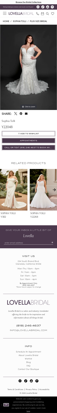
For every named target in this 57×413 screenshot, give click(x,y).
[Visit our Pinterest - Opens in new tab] (52, 7)
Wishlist (28, 358)
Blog (28, 362)
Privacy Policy (31, 389)
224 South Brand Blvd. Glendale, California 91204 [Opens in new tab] (28, 262)
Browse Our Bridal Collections (28, 2)
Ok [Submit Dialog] (6, 404)
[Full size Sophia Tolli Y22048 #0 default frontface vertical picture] (28, 67)
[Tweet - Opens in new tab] (15, 113)
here (28, 411)
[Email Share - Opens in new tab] (26, 113)
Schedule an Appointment (28, 351)
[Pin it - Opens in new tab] (21, 113)
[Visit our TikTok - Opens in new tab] (42, 7)
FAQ (28, 365)
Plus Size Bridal (38, 21)
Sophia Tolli (19, 21)
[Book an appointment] (42, 13)
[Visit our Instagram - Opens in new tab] (38, 7)
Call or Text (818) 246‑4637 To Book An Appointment (30, 147)
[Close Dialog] (2, 404)
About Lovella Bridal (28, 355)
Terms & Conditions (15, 389)
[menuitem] (5, 13)
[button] (5, 13)
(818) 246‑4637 (28, 285)
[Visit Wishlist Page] (52, 13)
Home (6, 21)
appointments (28, 140)
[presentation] (13, 190)
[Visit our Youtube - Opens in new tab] (47, 7)
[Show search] (47, 13)
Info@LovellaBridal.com (28, 330)
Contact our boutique (28, 369)
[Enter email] (28, 243)
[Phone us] (37, 13)
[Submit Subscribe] (51, 243)
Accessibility (44, 389)
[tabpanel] (28, 67)
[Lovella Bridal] (21, 13)
